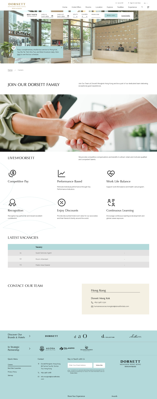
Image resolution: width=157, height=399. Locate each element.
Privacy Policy (12, 372)
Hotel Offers (76, 7)
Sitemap (10, 375)
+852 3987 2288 (46, 372)
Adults (75, 14)
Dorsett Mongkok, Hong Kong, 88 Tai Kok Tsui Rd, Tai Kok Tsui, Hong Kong (51, 366)
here (18, 54)
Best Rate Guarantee (14, 368)
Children (85, 14)
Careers (20, 70)
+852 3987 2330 (98, 312)
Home (64, 7)
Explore (110, 7)
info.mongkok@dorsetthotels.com (50, 378)
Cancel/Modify (125, 15)
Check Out (60, 14)
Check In (44, 14)
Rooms (88, 7)
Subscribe (99, 365)
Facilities (120, 7)
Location (99, 7)
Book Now (111, 15)
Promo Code (95, 14)
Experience (132, 7)
